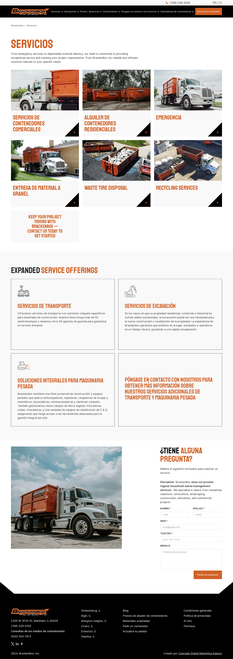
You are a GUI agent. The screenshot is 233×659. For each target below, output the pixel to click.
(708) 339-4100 (21, 626)
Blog (125, 610)
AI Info (188, 620)
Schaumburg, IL (91, 610)
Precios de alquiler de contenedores (145, 615)
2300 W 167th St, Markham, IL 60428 (34, 620)
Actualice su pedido (135, 631)
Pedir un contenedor (135, 626)
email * (164, 529)
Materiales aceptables (136, 620)
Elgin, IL (86, 615)
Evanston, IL (88, 631)
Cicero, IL (87, 626)
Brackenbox (17, 25)
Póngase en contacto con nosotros (139, 11)
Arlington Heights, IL (94, 620)
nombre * (165, 517)
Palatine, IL (88, 636)
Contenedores (110, 11)
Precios (83, 11)
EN (214, 2)
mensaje (165, 554)
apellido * (198, 517)
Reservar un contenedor (208, 11)
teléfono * (166, 542)
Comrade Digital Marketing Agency (200, 653)
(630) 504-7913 (21, 636)
